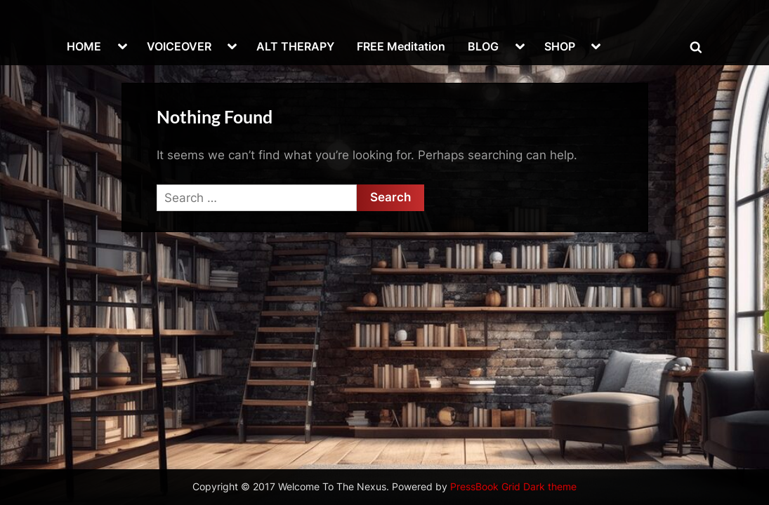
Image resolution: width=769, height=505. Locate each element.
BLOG (483, 46)
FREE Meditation (401, 46)
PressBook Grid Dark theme (513, 486)
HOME (84, 46)
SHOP (559, 46)
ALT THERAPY (295, 46)
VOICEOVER (179, 46)
